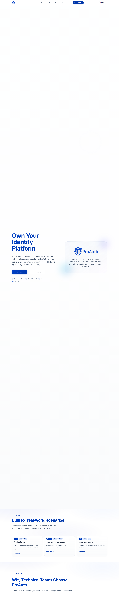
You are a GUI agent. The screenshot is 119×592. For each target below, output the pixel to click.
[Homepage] (16, 3)
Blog (63, 2)
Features (36, 2)
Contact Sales (78, 2)
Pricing (51, 2)
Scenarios (43, 2)
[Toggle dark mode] (97, 2)
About (68, 2)
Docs (57, 2)
